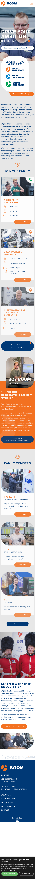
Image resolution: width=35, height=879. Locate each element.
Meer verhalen (17, 624)
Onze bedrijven (19, 94)
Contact (5, 810)
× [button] (33, 858)
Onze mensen (7, 802)
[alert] (17, 868)
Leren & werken (8, 799)
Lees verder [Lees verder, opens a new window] (12, 870)
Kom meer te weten (14, 726)
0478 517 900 (9, 787)
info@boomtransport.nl (15, 789)
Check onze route (14, 41)
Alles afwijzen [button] (26, 874)
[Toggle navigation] (31, 3)
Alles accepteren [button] (9, 874)
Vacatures (6, 795)
